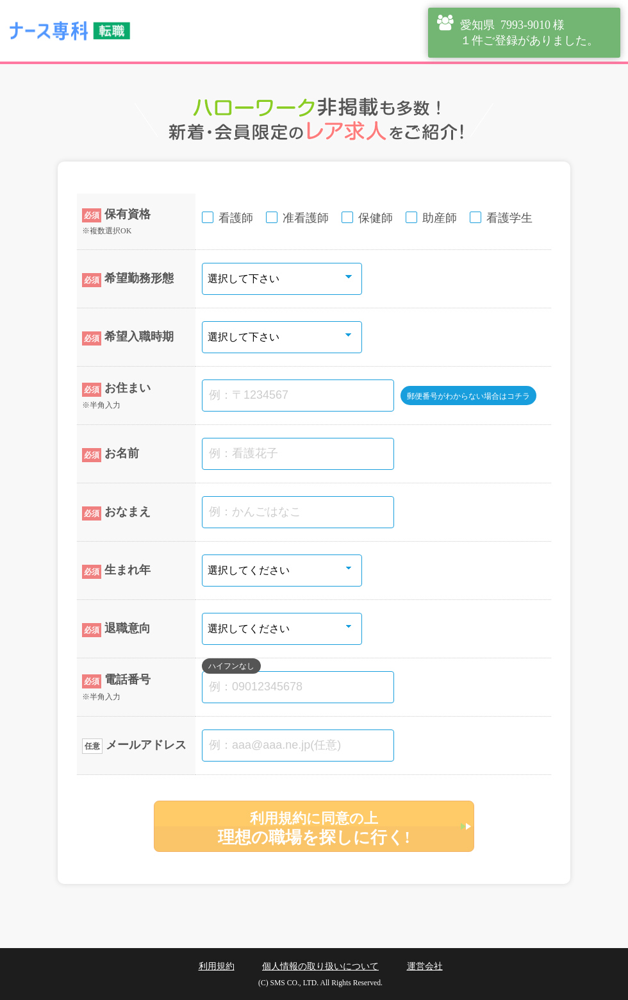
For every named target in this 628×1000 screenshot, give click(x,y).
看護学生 (509, 218)
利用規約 (217, 966)
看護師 (236, 218)
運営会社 (425, 966)
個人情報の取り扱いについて (320, 966)
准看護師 (306, 218)
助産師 (439, 218)
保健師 (375, 218)
